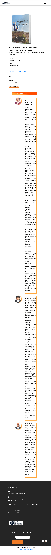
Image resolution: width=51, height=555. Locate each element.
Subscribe (17, 542)
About (9, 512)
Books (17, 512)
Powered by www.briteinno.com (25, 549)
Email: (13, 537)
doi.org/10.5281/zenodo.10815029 (18, 71)
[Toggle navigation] (45, 2)
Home (11, 509)
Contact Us (18, 514)
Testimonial (10, 514)
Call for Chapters (17, 509)
